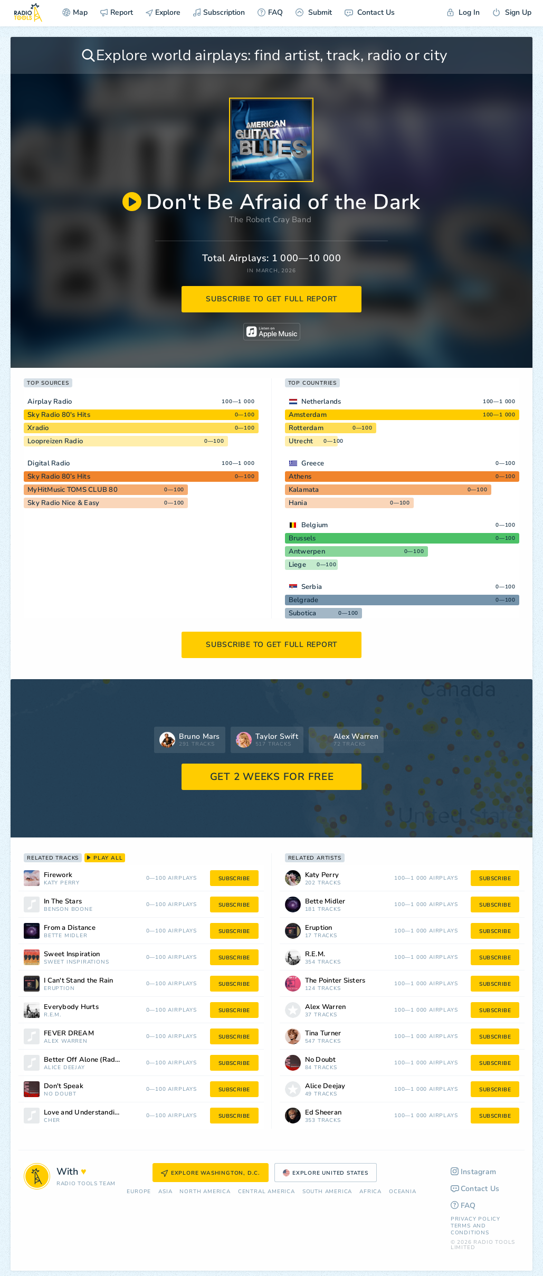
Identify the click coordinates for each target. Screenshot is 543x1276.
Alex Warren (66, 1041)
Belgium (314, 525)
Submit (314, 12)
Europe (139, 1191)
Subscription (219, 12)
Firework (58, 875)
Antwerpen (307, 551)
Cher (52, 1120)
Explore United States (325, 1173)
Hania (298, 503)
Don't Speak (63, 1086)
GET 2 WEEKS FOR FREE (272, 777)
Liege (297, 564)
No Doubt (60, 1094)
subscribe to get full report (272, 299)
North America (204, 1191)
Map (75, 12)
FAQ (270, 12)
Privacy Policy (475, 1219)
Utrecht (301, 441)
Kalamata (304, 489)
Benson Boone (68, 909)
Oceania (402, 1191)
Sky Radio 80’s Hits (58, 476)
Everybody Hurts (71, 1007)
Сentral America (266, 1191)
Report (116, 12)
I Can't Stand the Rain (78, 981)
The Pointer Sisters (335, 981)
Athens (300, 476)
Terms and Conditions (470, 1229)
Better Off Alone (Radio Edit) (91, 1060)
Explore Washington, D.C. (210, 1173)
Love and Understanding (83, 1113)
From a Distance (70, 928)
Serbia (311, 587)
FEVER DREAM (69, 1033)
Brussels (302, 538)
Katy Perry (62, 883)
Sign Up (511, 12)
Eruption (59, 989)
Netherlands (321, 401)
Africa (370, 1191)
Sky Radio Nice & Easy (63, 503)
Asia (165, 1191)
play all (104, 858)
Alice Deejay (64, 1068)
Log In (463, 12)
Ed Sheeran (323, 1113)
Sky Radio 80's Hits (58, 415)
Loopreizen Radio (55, 441)
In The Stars (63, 901)
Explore (163, 12)
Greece (313, 463)
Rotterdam (306, 428)
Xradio (38, 428)
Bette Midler (66, 936)
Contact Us (370, 12)
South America (327, 1191)
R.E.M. (52, 1015)
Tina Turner (323, 1033)
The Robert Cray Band (270, 219)
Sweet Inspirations (76, 962)
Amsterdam (308, 415)
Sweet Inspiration (72, 954)
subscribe (234, 878)
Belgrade (304, 600)
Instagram (474, 1172)
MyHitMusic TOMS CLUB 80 (72, 489)
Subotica (303, 613)
